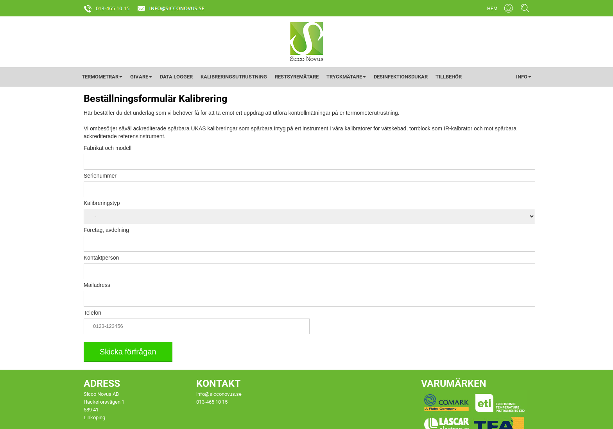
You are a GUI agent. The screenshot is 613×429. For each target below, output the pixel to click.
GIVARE (141, 77)
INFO (523, 77)
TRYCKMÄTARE (346, 77)
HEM (492, 8)
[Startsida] (306, 41)
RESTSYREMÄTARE (297, 77)
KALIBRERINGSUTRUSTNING (234, 77)
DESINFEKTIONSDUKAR (401, 77)
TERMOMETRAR (102, 77)
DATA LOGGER (176, 77)
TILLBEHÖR (449, 77)
